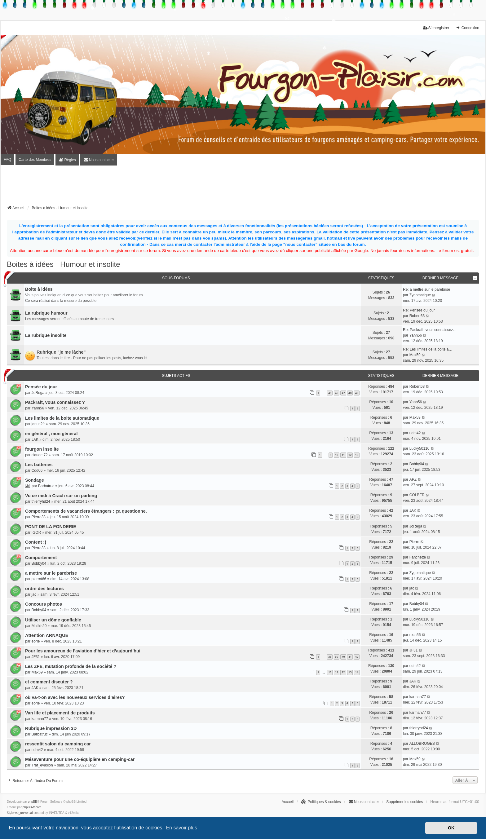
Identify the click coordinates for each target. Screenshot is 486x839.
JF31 (36, 657)
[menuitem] (67, 160)
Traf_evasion (42, 765)
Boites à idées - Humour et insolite (63, 264)
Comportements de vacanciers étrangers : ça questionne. (86, 511)
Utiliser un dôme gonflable (53, 619)
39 (336, 657)
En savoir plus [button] (181, 827)
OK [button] (451, 827)
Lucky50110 (419, 448)
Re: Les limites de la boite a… (427, 349)
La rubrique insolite (46, 335)
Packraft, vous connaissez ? (55, 402)
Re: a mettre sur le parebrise (426, 289)
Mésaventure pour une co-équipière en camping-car (80, 759)
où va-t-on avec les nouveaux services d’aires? (75, 697)
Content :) (35, 542)
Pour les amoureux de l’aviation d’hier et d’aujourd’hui (82, 650)
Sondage (34, 480)
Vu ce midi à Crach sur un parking (61, 495)
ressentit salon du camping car (58, 743)
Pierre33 (39, 517)
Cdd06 (37, 470)
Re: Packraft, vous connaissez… (430, 330)
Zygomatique (420, 295)
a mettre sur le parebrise (51, 573)
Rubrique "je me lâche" (61, 352)
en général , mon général (51, 433)
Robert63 (417, 316)
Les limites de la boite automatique (62, 418)
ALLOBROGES (422, 743)
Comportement (41, 557)
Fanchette (417, 557)
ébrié (36, 641)
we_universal (24, 813)
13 (356, 455)
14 (356, 672)
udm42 (415, 433)
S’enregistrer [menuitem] (436, 27)
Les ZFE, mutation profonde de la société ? (70, 666)
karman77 (417, 697)
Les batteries (39, 464)
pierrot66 (39, 579)
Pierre (414, 542)
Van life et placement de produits (60, 712)
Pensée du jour (41, 386)
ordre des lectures (44, 588)
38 (329, 657)
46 (336, 393)
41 (349, 657)
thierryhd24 (41, 501)
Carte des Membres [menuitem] (35, 159)
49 (356, 393)
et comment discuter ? (49, 681)
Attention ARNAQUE (46, 635)
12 (349, 455)
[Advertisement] (243, 187)
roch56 (415, 635)
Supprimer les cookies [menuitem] (404, 802)
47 (343, 393)
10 (336, 455)
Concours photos (43, 604)
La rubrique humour (46, 313)
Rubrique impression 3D (51, 728)
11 (343, 455)
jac (34, 594)
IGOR (36, 532)
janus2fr (38, 424)
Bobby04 (416, 464)
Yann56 (415, 335)
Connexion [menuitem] (467, 27)
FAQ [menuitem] (7, 159)
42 (356, 657)
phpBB (32, 801)
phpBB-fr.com (32, 807)
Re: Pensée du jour (419, 310)
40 (343, 657)
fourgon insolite (42, 449)
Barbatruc (46, 486)
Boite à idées (39, 289)
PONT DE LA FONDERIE (50, 526)
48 (349, 393)
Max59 (415, 355)
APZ (413, 479)
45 (329, 393)
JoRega (38, 393)
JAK (35, 439)
